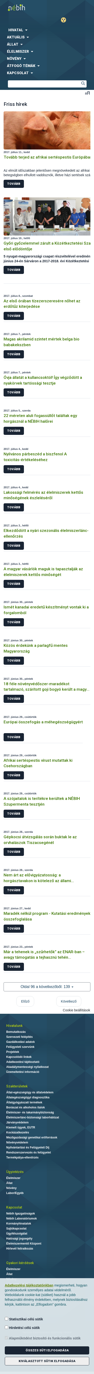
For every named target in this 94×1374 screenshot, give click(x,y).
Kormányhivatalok (18, 1223)
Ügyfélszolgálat (16, 1233)
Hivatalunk (14, 1026)
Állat (9, 1183)
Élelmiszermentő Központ (23, 1243)
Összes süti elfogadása (47, 1350)
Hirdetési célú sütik (22, 1328)
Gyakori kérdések (20, 1263)
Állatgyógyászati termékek (24, 1102)
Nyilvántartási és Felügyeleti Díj (27, 1147)
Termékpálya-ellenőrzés (22, 1157)
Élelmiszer (13, 1178)
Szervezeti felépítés (19, 1037)
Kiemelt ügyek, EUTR (20, 1127)
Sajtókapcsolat (16, 1228)
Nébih (24, 7)
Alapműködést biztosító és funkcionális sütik (43, 1338)
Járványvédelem (17, 1122)
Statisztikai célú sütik (24, 1319)
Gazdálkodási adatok (20, 1042)
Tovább (13, 183)
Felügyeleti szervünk (20, 1047)
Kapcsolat (14, 1207)
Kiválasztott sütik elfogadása (47, 1361)
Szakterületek (17, 1086)
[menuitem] (47, 30)
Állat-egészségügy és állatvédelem (29, 1092)
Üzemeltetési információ (22, 1072)
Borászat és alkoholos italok (25, 1107)
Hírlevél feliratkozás (19, 1248)
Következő (69, 1001)
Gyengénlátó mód (65, 19)
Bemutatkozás (16, 1032)
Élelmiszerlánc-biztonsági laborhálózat (32, 1117)
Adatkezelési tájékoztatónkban (29, 1285)
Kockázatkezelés (17, 1132)
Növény (11, 1188)
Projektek (12, 1052)
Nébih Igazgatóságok (20, 1213)
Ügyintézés (15, 1172)
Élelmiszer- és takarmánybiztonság (30, 1112)
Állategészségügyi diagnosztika (28, 1097)
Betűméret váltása (87, 93)
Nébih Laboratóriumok (21, 1218)
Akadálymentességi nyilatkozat (27, 1067)
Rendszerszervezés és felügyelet (28, 1152)
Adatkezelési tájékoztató (22, 1062)
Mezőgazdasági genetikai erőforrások (31, 1137)
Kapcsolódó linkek (19, 1057)
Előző (25, 1001)
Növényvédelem (17, 1142)
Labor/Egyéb (15, 1193)
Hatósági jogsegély (19, 1238)
